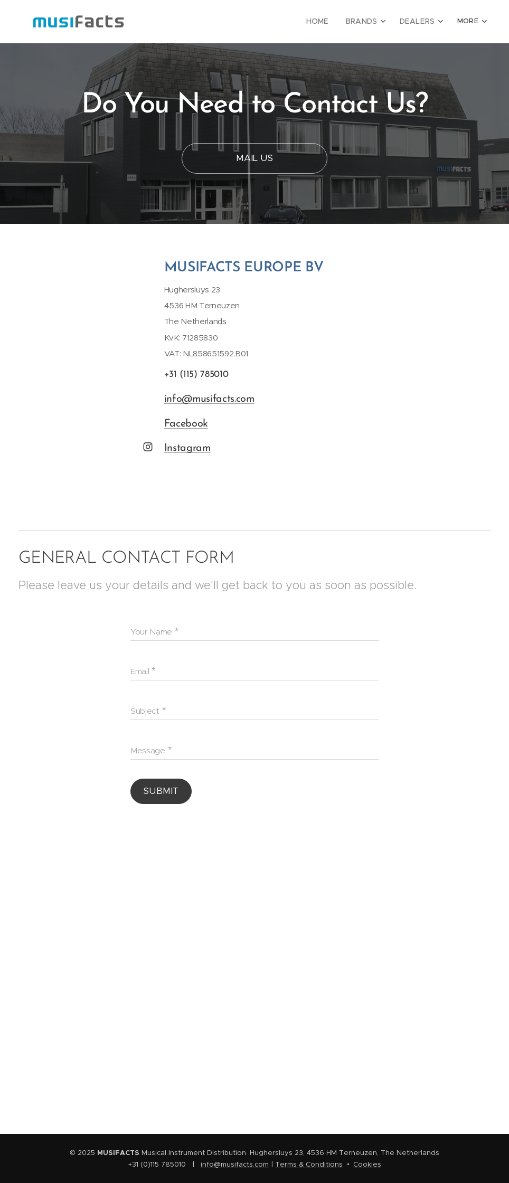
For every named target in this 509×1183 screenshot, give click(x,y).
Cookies (367, 1164)
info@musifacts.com (209, 398)
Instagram (187, 448)
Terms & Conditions (309, 1164)
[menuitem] (325, 21)
